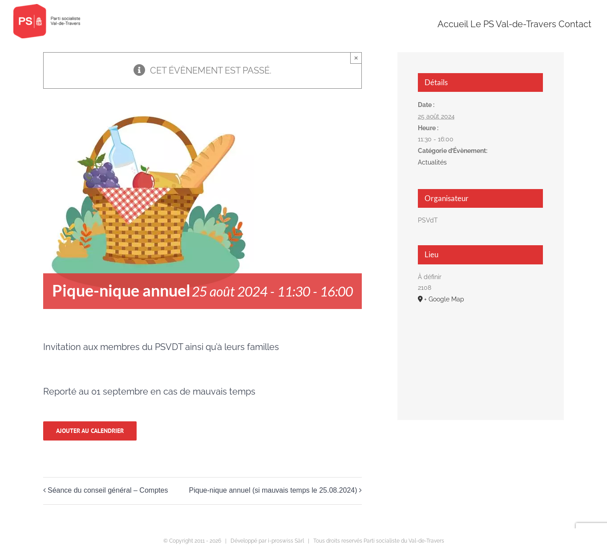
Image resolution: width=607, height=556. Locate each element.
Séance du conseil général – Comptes (108, 490)
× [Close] (356, 58)
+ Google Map (444, 299)
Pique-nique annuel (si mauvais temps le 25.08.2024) (273, 490)
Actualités (432, 162)
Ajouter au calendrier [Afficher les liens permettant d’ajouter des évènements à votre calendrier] (90, 431)
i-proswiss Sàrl (286, 541)
